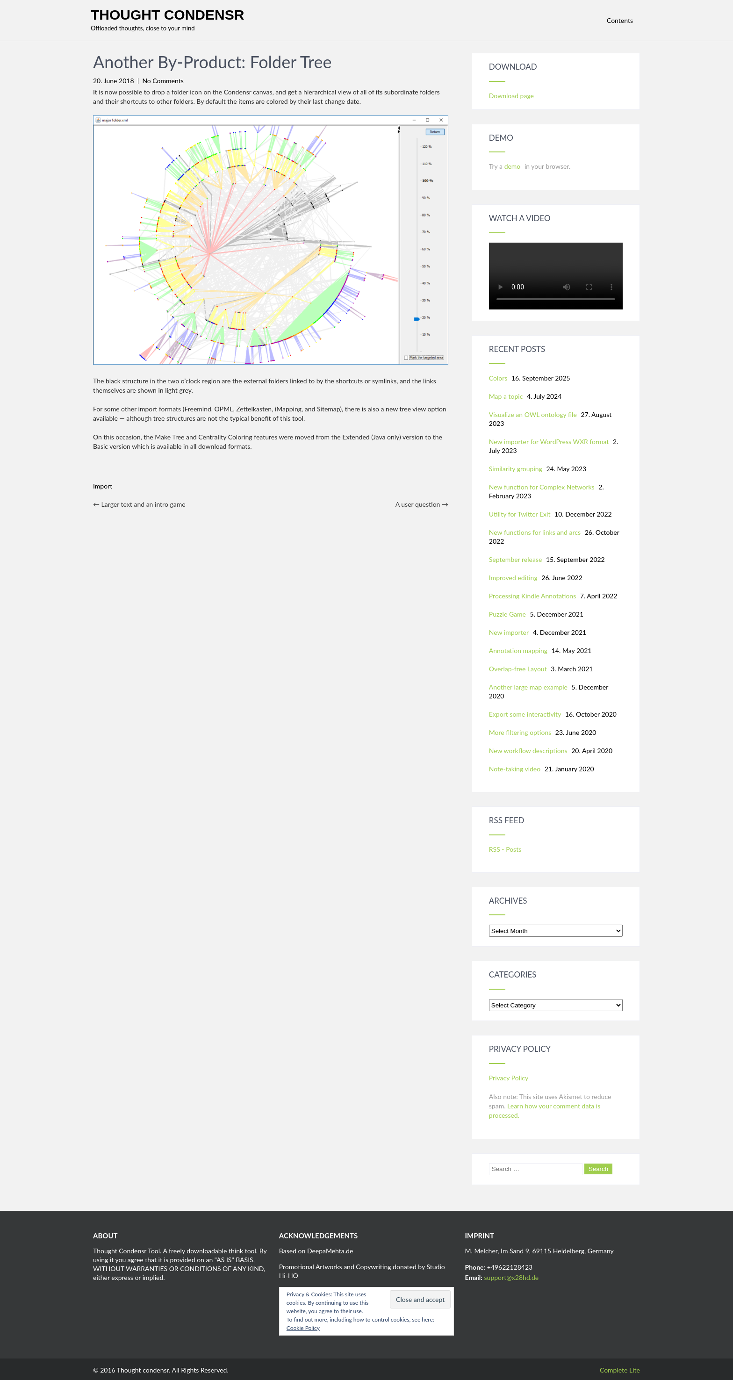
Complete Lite (620, 1370)
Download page (511, 96)
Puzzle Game (507, 614)
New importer (509, 632)
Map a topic (506, 396)
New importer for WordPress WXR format (549, 442)
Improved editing (513, 578)
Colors (498, 378)
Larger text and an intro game (139, 504)
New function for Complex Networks (542, 487)
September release (515, 559)
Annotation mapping (518, 650)
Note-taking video (514, 769)
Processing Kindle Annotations (532, 596)
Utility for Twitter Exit (520, 514)
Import (102, 486)
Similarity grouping (515, 469)
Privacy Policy (508, 1078)
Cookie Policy (303, 1327)
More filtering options (520, 732)
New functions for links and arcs (535, 532)
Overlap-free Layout (518, 669)
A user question (421, 504)
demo (513, 166)
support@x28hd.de (511, 1277)
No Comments (162, 81)
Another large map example (528, 687)
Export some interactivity (525, 714)
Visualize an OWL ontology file (533, 414)
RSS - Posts (505, 849)
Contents (620, 20)
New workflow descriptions (528, 751)
